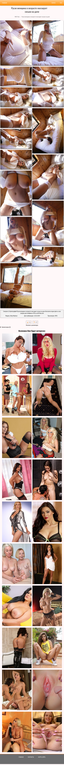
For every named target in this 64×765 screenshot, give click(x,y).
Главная (4, 3)
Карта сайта (41, 757)
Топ (61, 3)
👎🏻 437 (35, 322)
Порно (53, 3)
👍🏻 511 (29, 322)
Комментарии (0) (6, 327)
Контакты (31, 757)
